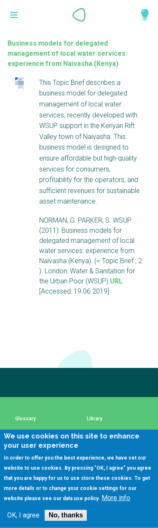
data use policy (80, 508)
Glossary (25, 419)
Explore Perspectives (141, 14)
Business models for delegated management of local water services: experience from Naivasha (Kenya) (67, 53)
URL (116, 281)
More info (116, 507)
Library (94, 419)
